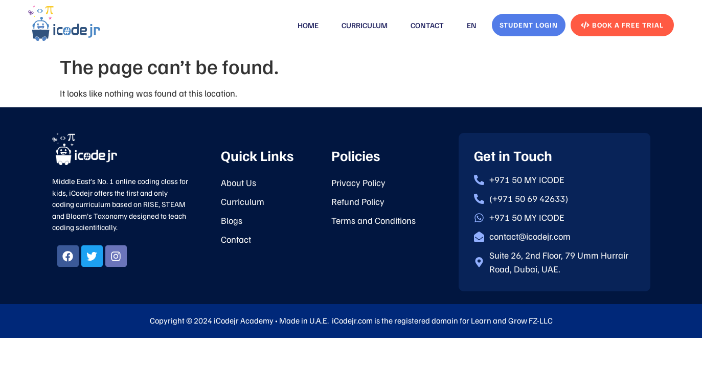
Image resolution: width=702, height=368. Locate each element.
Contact (427, 25)
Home (308, 25)
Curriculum (365, 25)
